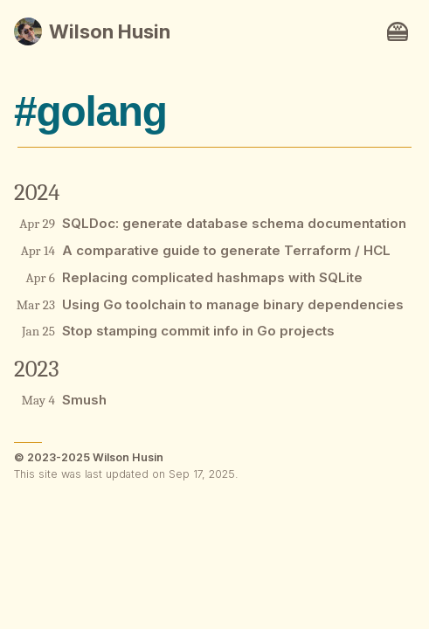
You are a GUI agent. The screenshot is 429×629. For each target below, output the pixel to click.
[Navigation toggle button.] (397, 31)
